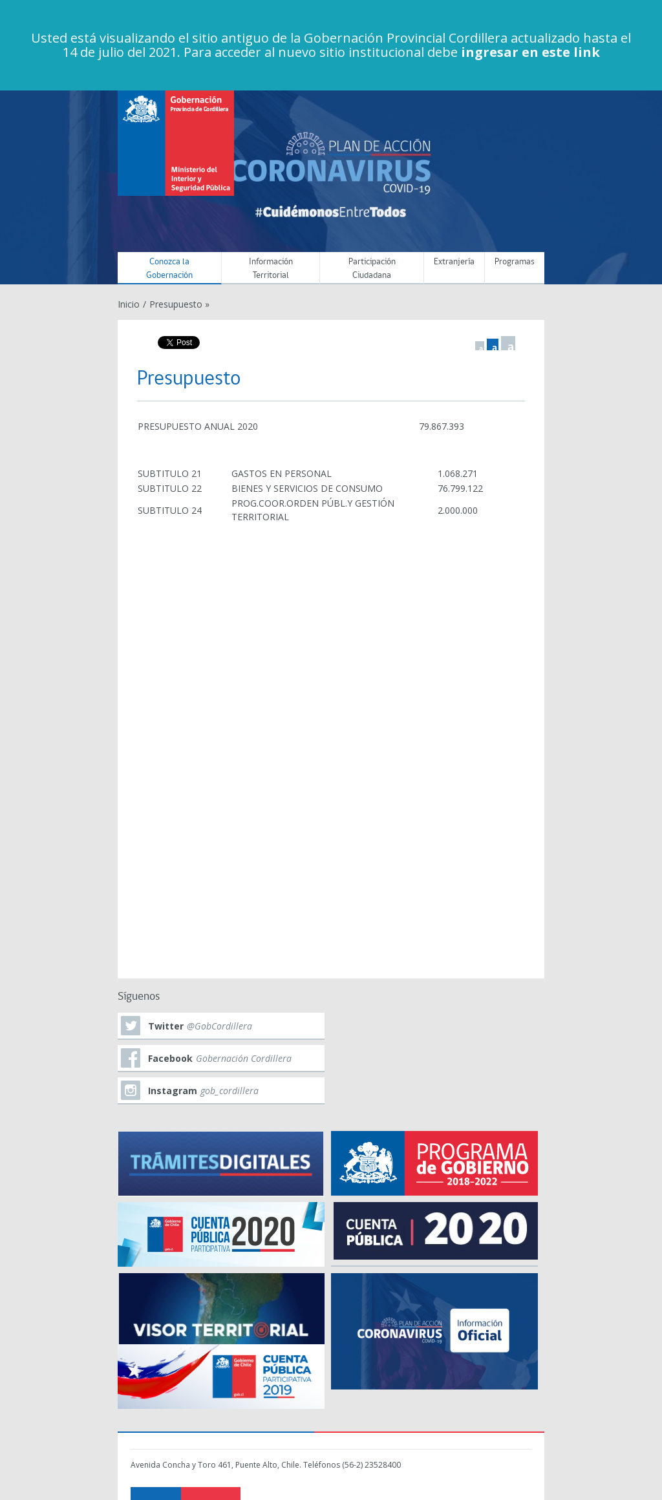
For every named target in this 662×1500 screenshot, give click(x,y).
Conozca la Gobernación (169, 268)
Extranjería (454, 262)
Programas (515, 262)
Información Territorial (271, 268)
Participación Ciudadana (372, 268)
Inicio (129, 304)
